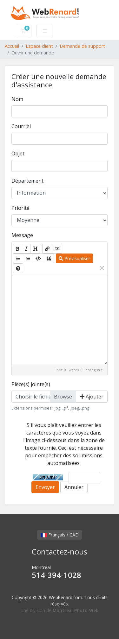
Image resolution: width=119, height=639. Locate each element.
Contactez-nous (59, 551)
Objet (17, 153)
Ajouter (91, 396)
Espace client (39, 46)
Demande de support (82, 46)
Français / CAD (60, 535)
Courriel (21, 126)
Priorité (20, 207)
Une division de (59, 610)
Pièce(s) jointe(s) (30, 384)
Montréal (59, 572)
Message (22, 235)
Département (27, 180)
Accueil (12, 46)
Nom (17, 99)
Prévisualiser (74, 258)
